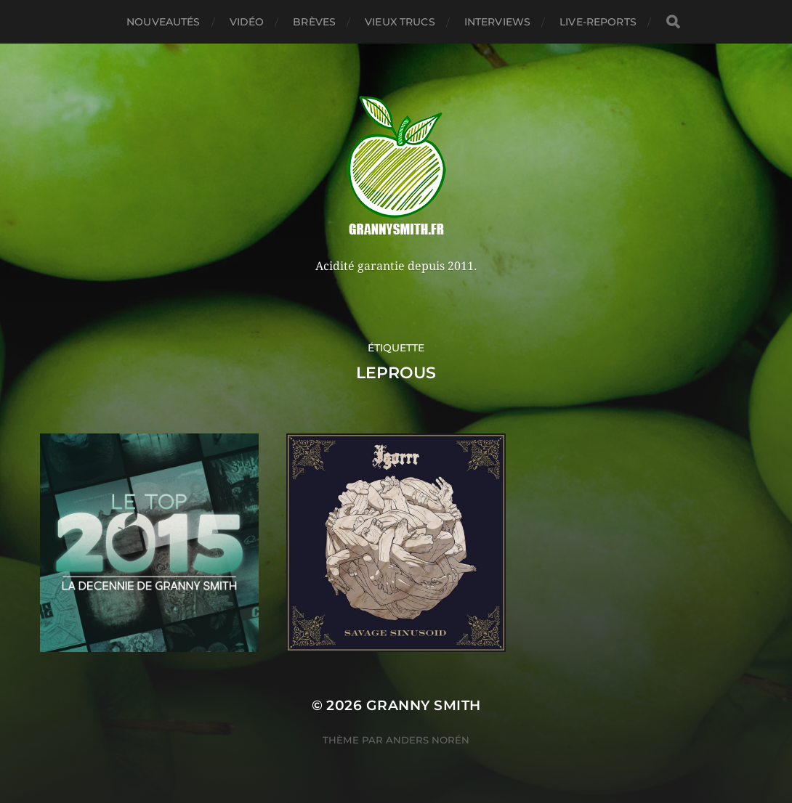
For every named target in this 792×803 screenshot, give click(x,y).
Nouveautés (163, 21)
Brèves (314, 21)
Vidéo (247, 21)
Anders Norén (427, 740)
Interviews (497, 21)
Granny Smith (423, 705)
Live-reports (598, 21)
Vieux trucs (400, 21)
